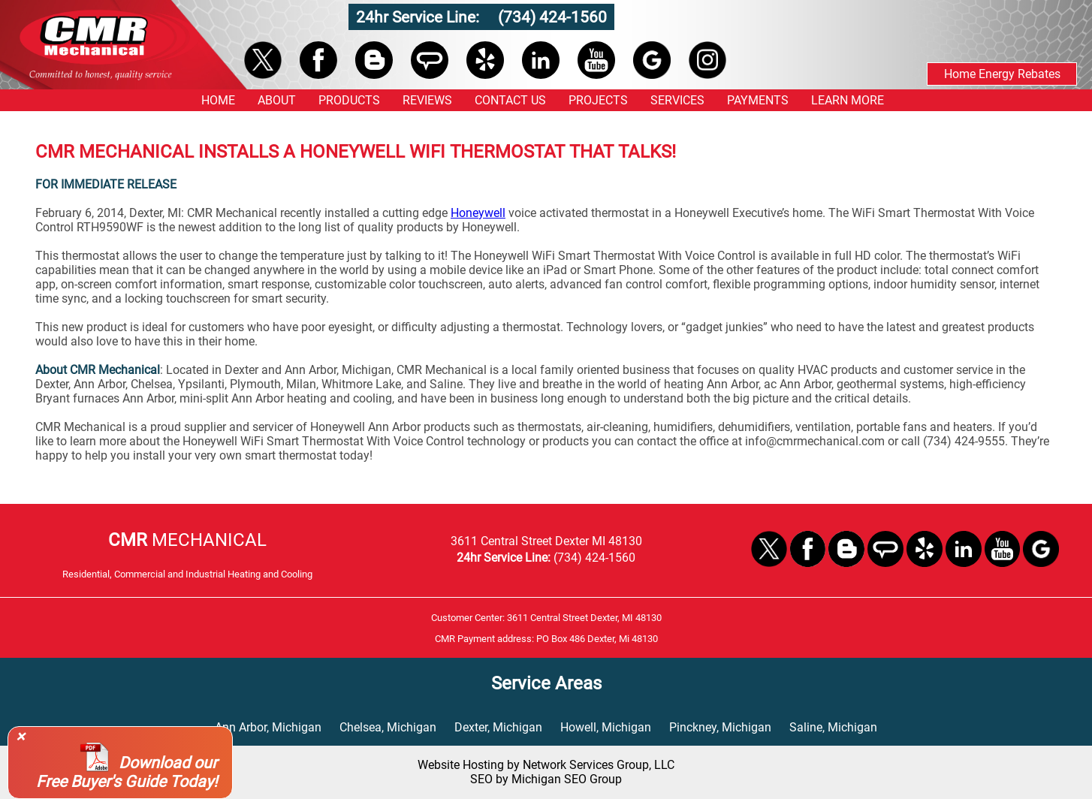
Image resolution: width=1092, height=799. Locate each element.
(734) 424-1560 (552, 17)
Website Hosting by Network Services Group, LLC (546, 765)
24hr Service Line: (419, 17)
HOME (218, 100)
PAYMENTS (758, 100)
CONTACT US (510, 100)
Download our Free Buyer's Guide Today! (126, 772)
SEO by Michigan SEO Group (546, 779)
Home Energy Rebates (1002, 74)
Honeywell (478, 213)
